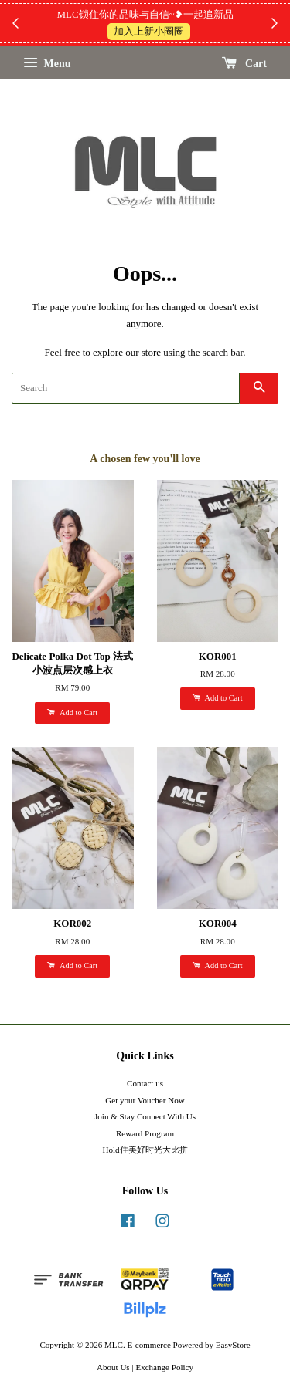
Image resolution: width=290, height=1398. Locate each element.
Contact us (145, 1083)
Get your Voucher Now (144, 1100)
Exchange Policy (164, 1367)
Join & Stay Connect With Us (145, 1116)
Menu (47, 64)
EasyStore (233, 1344)
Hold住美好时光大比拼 (144, 1149)
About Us (113, 1367)
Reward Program (145, 1133)
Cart (245, 64)
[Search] (126, 388)
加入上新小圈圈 (149, 31)
